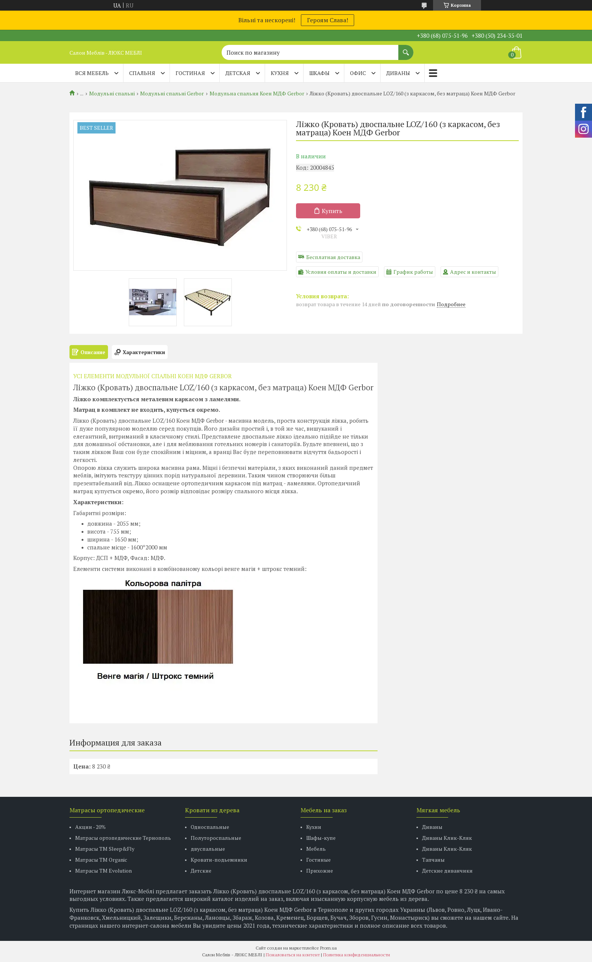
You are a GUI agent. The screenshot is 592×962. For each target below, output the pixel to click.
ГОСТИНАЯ (190, 73)
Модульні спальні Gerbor (172, 93)
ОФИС (358, 73)
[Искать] (405, 48)
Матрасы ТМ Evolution (103, 870)
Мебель (316, 848)
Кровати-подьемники (219, 859)
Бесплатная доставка (333, 257)
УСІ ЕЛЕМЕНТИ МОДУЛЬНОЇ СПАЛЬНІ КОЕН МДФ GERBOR (152, 376)
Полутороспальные (216, 837)
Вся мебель (92, 73)
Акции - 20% (90, 826)
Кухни (313, 826)
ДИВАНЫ (398, 73)
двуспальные (208, 848)
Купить (332, 211)
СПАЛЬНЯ (142, 73)
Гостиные (318, 859)
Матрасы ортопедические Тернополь (123, 837)
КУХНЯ (280, 73)
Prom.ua (328, 948)
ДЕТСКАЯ (237, 73)
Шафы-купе (321, 837)
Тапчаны (433, 859)
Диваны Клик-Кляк (447, 837)
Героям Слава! (327, 20)
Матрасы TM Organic (101, 859)
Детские (201, 870)
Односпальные (210, 826)
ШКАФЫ (319, 73)
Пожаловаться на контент (293, 954)
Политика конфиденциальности (356, 954)
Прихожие (319, 870)
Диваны (432, 826)
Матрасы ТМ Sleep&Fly (104, 848)
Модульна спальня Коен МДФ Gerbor (257, 93)
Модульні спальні (112, 93)
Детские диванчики (447, 870)
